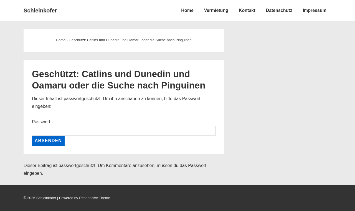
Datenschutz (279, 10)
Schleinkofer (40, 10)
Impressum (314, 10)
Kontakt (247, 10)
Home (187, 10)
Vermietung (216, 10)
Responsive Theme (94, 198)
